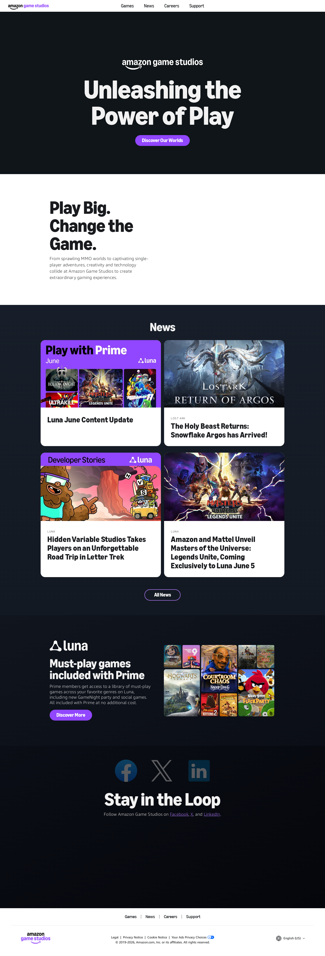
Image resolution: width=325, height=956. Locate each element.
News (149, 6)
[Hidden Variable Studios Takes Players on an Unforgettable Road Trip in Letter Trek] (101, 487)
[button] (290, 938)
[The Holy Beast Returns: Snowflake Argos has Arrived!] (224, 374)
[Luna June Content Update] (101, 374)
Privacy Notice (133, 937)
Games (127, 6)
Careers (171, 6)
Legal (114, 937)
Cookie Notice (157, 937)
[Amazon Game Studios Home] (28, 6)
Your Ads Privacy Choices (193, 937)
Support (196, 6)
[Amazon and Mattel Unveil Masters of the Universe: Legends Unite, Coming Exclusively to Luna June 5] (224, 487)
